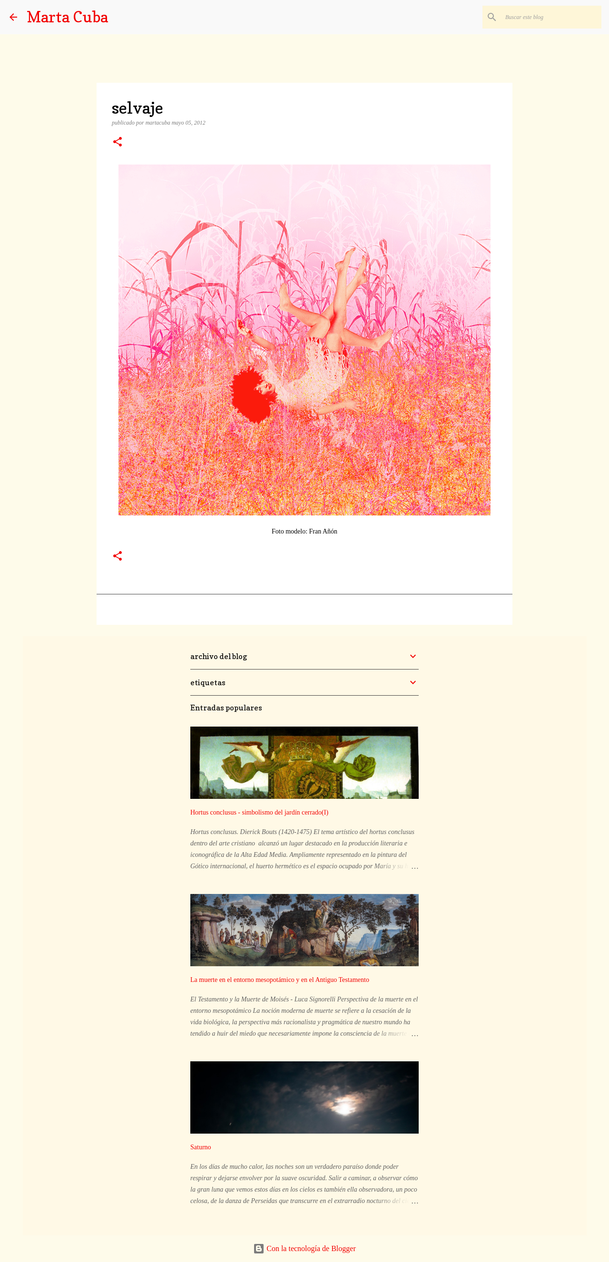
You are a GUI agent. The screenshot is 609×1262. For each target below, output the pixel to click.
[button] (117, 142)
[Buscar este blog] (551, 17)
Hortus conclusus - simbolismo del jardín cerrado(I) (259, 812)
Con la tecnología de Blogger (304, 1248)
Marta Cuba (67, 17)
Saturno (200, 1147)
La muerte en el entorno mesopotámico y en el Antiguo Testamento (279, 979)
